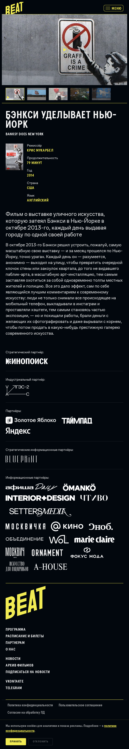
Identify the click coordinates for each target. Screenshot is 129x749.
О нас (10, 649)
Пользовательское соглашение (80, 705)
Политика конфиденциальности (30, 705)
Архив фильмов (19, 665)
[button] (38, 94)
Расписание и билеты (25, 636)
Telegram (14, 688)
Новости (13, 659)
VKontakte (15, 681)
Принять (16, 741)
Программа (16, 629)
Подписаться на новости (28, 672)
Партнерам (15, 643)
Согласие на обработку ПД (26, 712)
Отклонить (41, 741)
